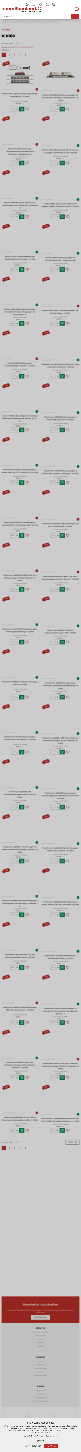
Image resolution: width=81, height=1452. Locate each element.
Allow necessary (33, 1446)
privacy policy (52, 1436)
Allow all (51, 1446)
